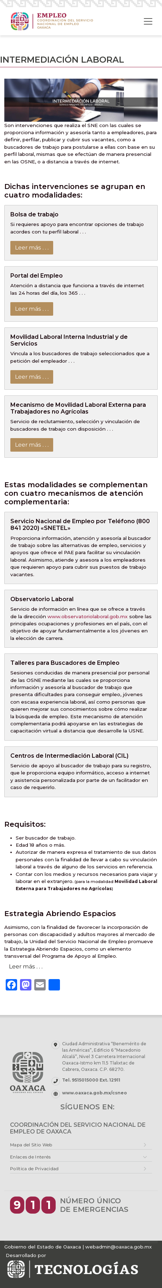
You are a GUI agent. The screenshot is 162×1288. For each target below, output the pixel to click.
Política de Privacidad (34, 1168)
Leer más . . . (32, 247)
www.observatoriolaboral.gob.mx (87, 616)
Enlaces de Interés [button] (30, 1157)
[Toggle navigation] (148, 21)
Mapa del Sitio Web (31, 1144)
